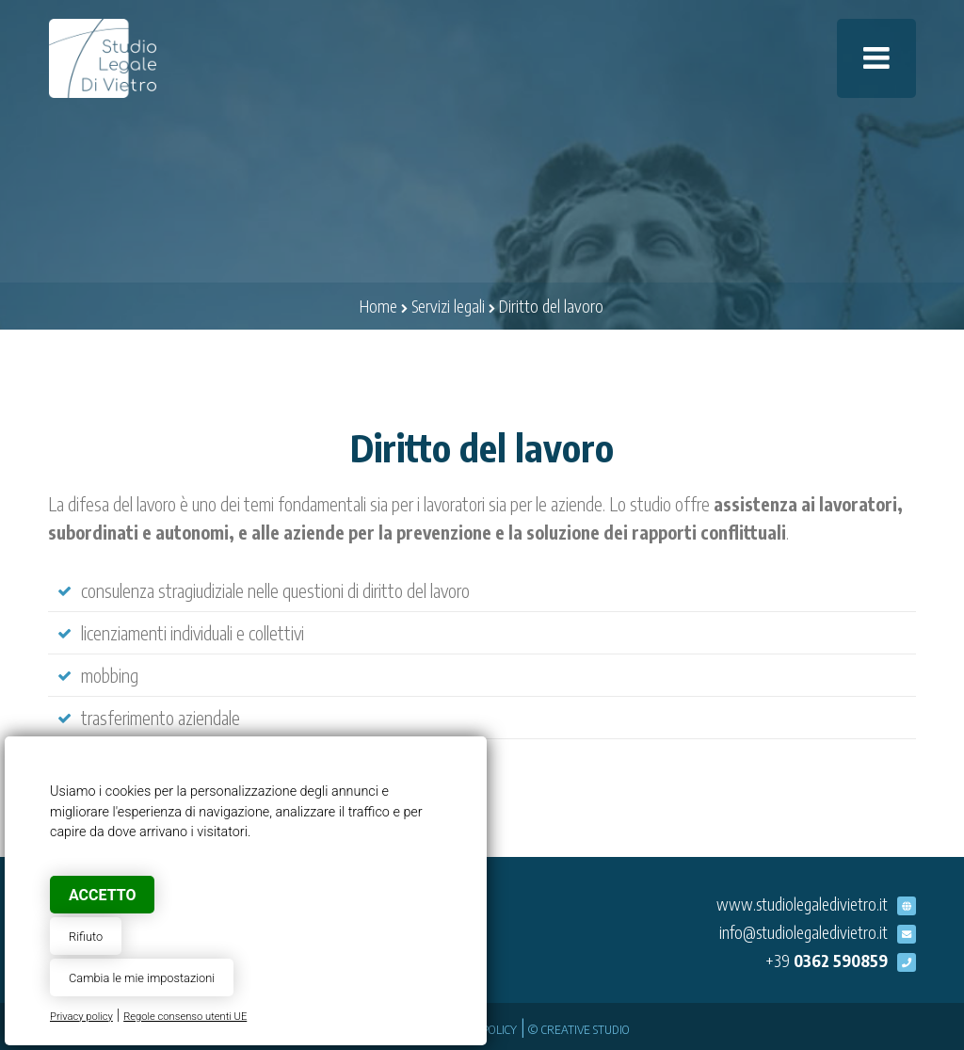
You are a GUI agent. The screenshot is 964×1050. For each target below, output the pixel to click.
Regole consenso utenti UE (185, 1016)
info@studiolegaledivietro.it (803, 932)
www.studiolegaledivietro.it (802, 904)
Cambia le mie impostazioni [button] (142, 978)
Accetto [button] (102, 895)
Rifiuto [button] (86, 936)
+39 (826, 960)
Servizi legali (448, 306)
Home (378, 306)
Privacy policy (81, 1016)
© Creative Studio (579, 1029)
